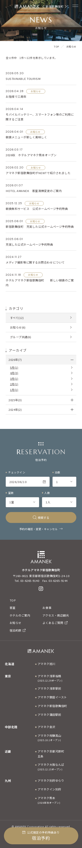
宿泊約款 (18, 630)
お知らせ (15, 623)
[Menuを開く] (75, 5)
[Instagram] (41, 588)
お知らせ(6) (18, 327)
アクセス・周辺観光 (55, 615)
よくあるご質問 (55, 623)
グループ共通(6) (20, 337)
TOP (13, 600)
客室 (13, 608)
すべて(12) (17, 318)
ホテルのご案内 (20, 615)
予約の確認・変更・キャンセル (38, 529)
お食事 (46, 608)
